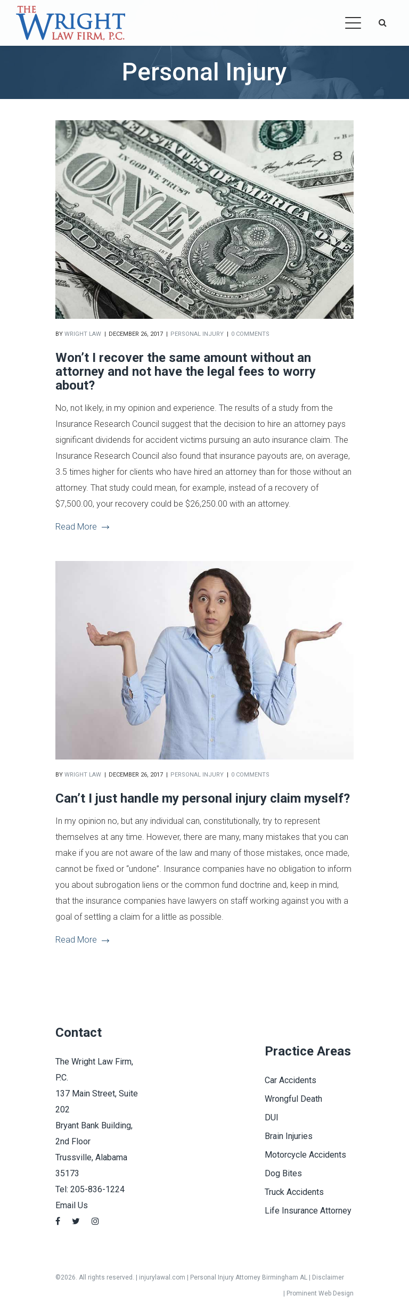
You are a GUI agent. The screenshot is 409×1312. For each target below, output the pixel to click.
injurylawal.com (162, 1277)
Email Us (71, 1205)
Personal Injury (197, 334)
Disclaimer (328, 1277)
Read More (82, 527)
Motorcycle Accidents (305, 1155)
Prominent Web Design (320, 1293)
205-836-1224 (97, 1189)
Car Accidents (290, 1080)
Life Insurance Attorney (308, 1211)
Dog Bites (283, 1173)
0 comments (250, 334)
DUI (272, 1117)
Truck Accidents (294, 1192)
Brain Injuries (289, 1136)
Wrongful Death (293, 1099)
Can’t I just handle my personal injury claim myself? (202, 798)
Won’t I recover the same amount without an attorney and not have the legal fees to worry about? (185, 371)
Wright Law (82, 334)
